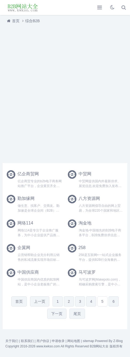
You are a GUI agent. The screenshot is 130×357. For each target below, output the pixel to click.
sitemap (88, 341)
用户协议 (42, 341)
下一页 (56, 314)
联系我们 (27, 341)
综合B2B (32, 21)
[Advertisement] (65, 92)
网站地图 (73, 341)
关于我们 (11, 341)
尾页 (77, 314)
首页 (16, 21)
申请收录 (58, 341)
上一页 (39, 301)
